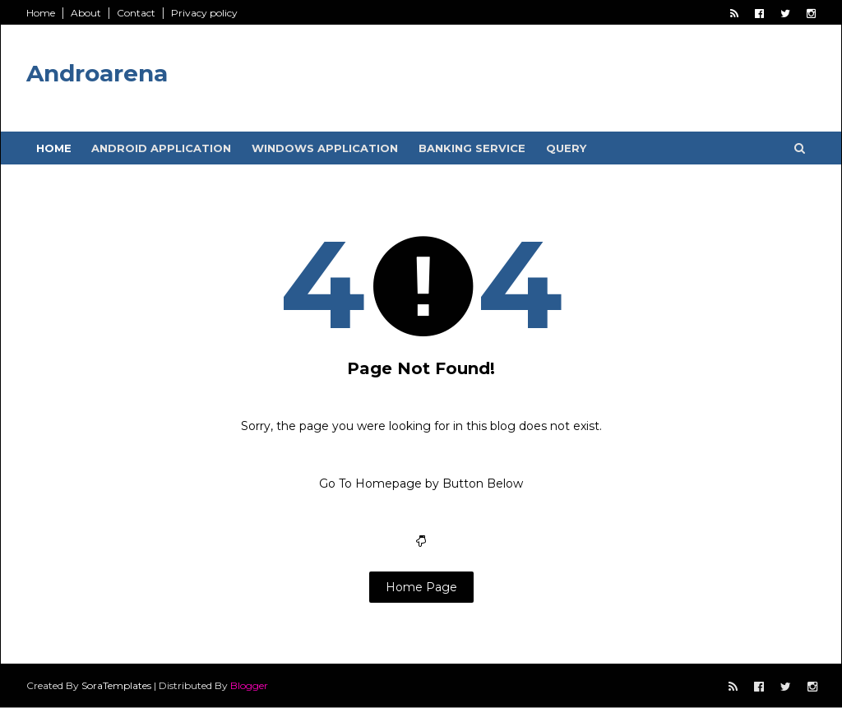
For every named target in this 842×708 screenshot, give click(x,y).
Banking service (472, 148)
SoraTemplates (116, 685)
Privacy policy (204, 13)
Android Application (161, 148)
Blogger (249, 685)
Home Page (421, 587)
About (86, 13)
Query (566, 148)
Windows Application (325, 148)
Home (40, 13)
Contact (136, 13)
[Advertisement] (515, 74)
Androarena (97, 73)
